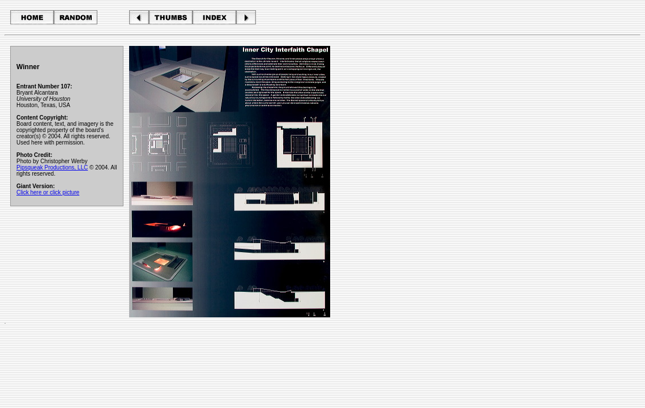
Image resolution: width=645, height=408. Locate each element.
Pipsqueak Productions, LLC (52, 167)
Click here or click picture (47, 192)
